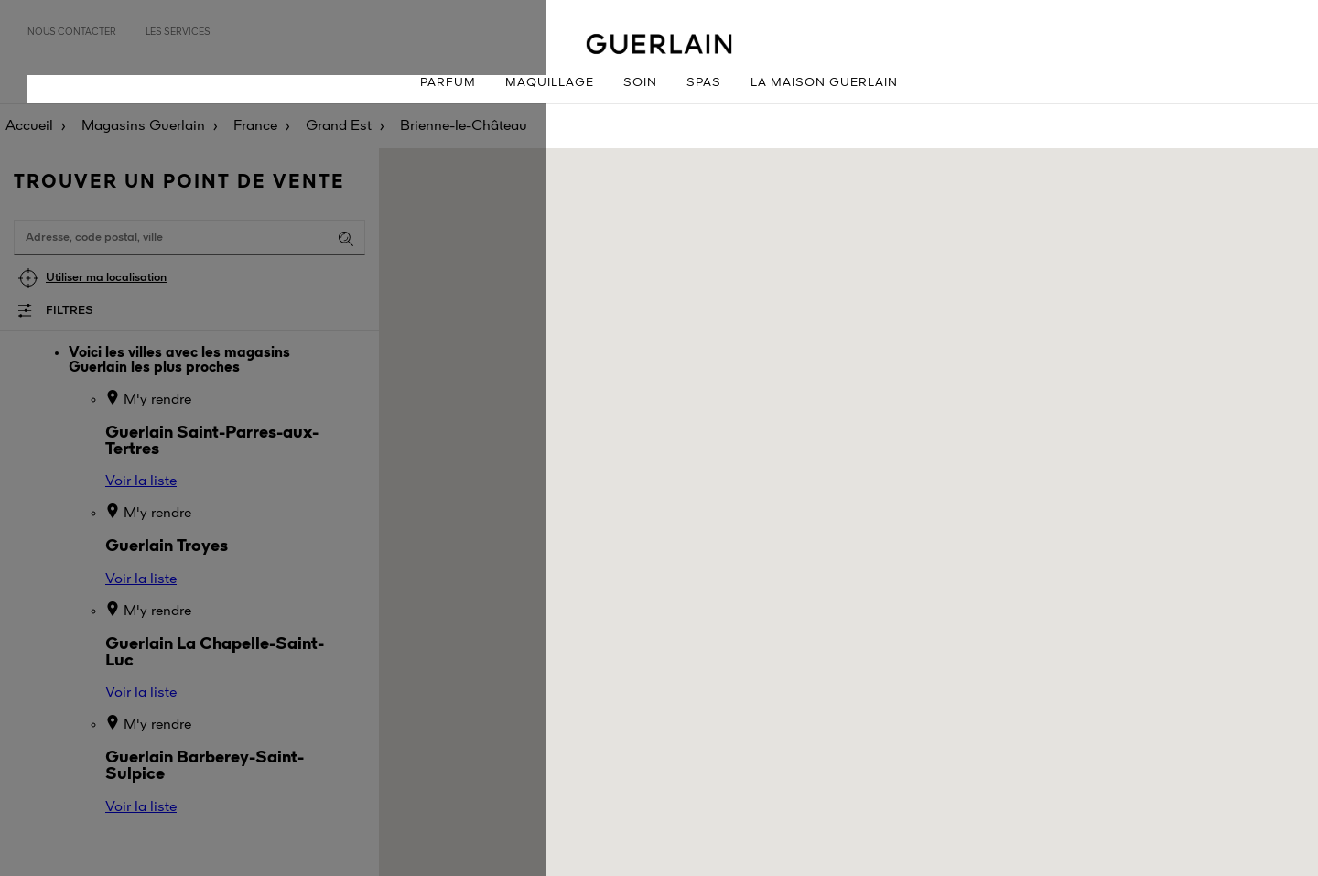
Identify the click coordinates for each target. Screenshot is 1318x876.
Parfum (448, 83)
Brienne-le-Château (463, 126)
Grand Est (339, 126)
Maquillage (549, 83)
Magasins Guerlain (143, 126)
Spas (703, 83)
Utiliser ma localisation (106, 278)
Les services (178, 32)
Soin (640, 83)
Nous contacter (71, 32)
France (255, 126)
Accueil (29, 126)
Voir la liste (141, 481)
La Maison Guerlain (824, 83)
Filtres (69, 311)
